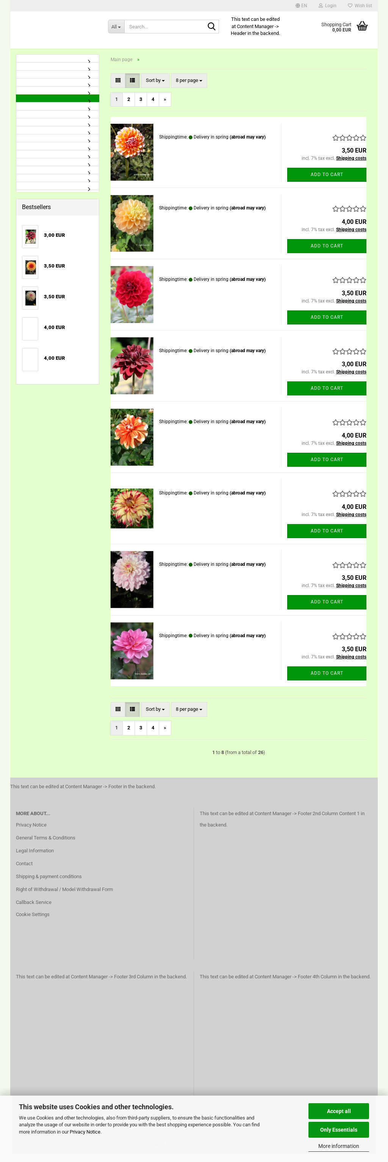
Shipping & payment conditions (49, 885)
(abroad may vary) (248, 145)
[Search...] (116, 26)
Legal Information (35, 859)
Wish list (360, 5)
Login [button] (327, 5)
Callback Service (34, 910)
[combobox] (155, 89)
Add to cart (327, 183)
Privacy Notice (85, 1132)
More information (338, 1146)
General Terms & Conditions (45, 846)
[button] (301, 5)
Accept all (339, 1111)
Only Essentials (338, 1130)
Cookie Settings (33, 923)
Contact (24, 872)
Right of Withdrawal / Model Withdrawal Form (64, 898)
